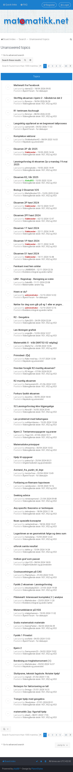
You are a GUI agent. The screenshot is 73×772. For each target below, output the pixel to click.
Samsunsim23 (31, 384)
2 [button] (48, 66)
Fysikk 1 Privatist (23, 635)
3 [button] (52, 66)
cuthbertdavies (32, 422)
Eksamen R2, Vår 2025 (26, 177)
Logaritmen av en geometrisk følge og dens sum (40, 533)
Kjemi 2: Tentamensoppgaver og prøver (35, 431)
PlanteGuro (30, 575)
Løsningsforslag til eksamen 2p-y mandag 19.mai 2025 (40, 163)
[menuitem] (24, 4)
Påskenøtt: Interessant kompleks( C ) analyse (38, 597)
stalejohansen (31, 613)
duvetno (28, 397)
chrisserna (29, 448)
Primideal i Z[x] (22, 355)
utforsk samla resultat (26, 546)
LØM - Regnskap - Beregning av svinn (34, 279)
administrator (31, 295)
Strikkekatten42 (32, 139)
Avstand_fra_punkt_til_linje (28, 469)
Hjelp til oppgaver (23, 457)
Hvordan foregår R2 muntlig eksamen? (34, 368)
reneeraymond (32, 499)
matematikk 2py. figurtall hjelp (30, 711)
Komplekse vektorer (24, 136)
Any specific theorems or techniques (33, 508)
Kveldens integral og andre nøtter (38, 272)
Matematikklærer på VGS (27, 609)
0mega (28, 689)
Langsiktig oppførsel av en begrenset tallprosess (40, 123)
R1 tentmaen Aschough (26, 110)
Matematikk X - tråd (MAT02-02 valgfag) (36, 342)
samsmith (29, 127)
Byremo (28, 101)
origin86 (28, 333)
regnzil (28, 677)
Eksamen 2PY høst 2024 (27, 215)
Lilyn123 (28, 562)
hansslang (29, 537)
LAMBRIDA (30, 270)
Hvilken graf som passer (27, 559)
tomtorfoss (30, 473)
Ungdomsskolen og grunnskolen (37, 463)
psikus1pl (29, 460)
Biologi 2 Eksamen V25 (26, 189)
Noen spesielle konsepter (27, 520)
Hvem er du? (20, 291)
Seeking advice (22, 495)
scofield (28, 639)
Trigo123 (29, 435)
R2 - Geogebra (21, 317)
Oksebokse (30, 702)
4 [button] (56, 66)
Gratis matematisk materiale (29, 622)
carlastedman (31, 524)
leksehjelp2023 (32, 588)
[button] (40, 66)
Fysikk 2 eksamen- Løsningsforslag (33, 584)
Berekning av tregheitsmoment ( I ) (32, 660)
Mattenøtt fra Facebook (26, 85)
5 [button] (59, 66)
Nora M (28, 410)
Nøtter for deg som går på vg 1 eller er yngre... (38, 304)
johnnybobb (30, 168)
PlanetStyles (37, 769)
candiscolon (30, 486)
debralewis (30, 511)
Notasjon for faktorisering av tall (31, 686)
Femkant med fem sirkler (27, 266)
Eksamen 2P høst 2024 (26, 202)
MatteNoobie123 (32, 193)
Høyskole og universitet (33, 142)
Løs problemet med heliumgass (31, 419)
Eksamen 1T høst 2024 (26, 228)
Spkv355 (29, 320)
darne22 (29, 89)
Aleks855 (29, 180)
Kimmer (28, 114)
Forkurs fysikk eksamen (27, 393)
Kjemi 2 (18, 648)
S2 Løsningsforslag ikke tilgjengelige (34, 406)
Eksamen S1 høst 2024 (26, 253)
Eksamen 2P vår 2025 (26, 148)
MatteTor (29, 346)
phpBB (16, 769)
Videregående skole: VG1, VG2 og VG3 (40, 104)
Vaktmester (30, 152)
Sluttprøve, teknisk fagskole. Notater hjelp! (37, 673)
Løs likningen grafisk (25, 329)
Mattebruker (30, 600)
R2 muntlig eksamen (25, 380)
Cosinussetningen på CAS (28, 571)
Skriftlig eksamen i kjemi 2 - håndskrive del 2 (38, 98)
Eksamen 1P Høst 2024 (26, 240)
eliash (27, 715)
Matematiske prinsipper (27, 444)
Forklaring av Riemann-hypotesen (32, 482)
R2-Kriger (29, 371)
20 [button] (66, 66)
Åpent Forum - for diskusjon (35, 91)
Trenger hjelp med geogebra (29, 699)
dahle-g (28, 550)
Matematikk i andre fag (33, 285)
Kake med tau (31, 359)
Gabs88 (28, 282)
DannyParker (31, 626)
